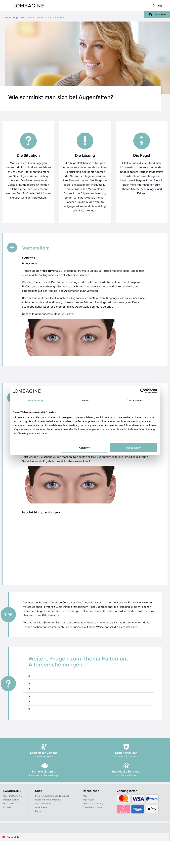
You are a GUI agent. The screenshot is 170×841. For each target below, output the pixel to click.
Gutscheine (41, 807)
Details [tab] (85, 400)
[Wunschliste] (160, 5)
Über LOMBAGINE (12, 795)
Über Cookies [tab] (135, 400)
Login (38, 811)
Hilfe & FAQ (9, 803)
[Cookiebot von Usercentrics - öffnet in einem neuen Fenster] (142, 390)
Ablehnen (84, 447)
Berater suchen (11, 799)
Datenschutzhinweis (93, 807)
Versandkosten (43, 803)
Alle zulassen (133, 447)
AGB (85, 795)
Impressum (88, 799)
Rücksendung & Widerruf (48, 799)
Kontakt (7, 807)
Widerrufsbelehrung (93, 803)
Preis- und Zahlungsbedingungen (52, 795)
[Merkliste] (153, 5)
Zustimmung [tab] (35, 400)
